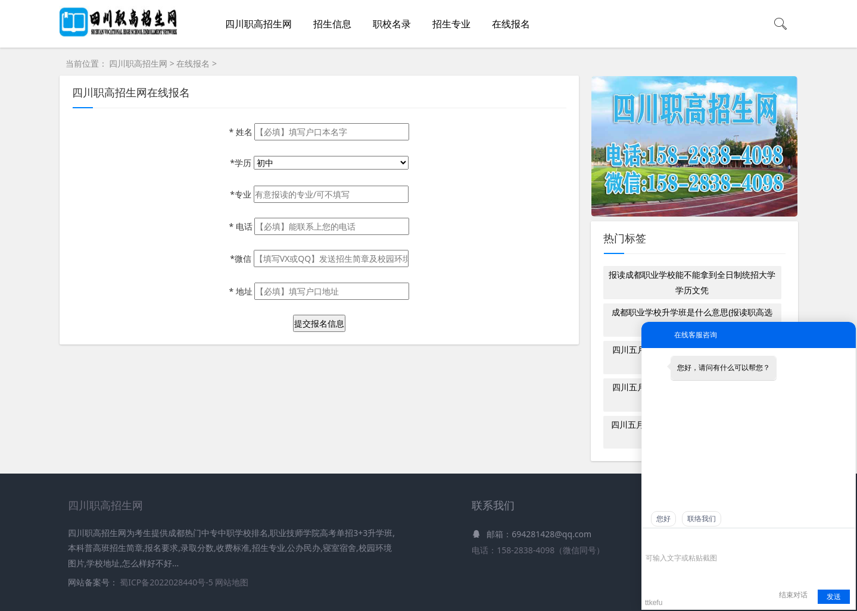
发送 (834, 597)
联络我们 (701, 519)
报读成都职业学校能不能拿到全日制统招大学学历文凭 (692, 282)
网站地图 (231, 582)
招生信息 (332, 23)
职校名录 (392, 23)
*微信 (241, 258)
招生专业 (451, 23)
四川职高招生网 (258, 23)
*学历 (241, 162)
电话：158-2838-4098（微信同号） (538, 550)
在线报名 (511, 23)
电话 (241, 226)
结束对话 (793, 595)
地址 (241, 291)
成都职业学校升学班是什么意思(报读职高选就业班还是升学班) (692, 319)
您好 (663, 519)
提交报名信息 (319, 323)
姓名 (241, 131)
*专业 (241, 194)
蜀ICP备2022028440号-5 (167, 582)
